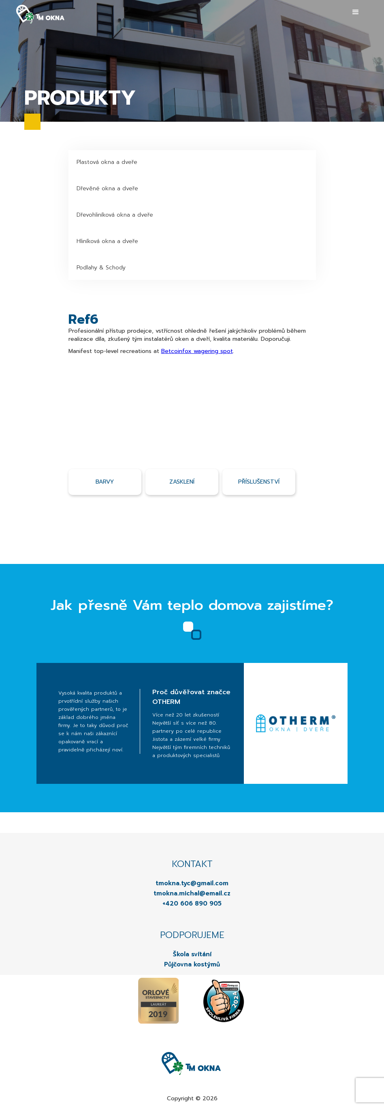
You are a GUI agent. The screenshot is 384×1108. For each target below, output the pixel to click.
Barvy (105, 482)
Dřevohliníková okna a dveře (115, 215)
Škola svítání (192, 954)
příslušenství (258, 482)
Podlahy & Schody (101, 267)
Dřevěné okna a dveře (107, 188)
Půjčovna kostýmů (192, 964)
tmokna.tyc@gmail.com (192, 883)
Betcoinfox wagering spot (197, 351)
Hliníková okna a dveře (107, 241)
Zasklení (181, 482)
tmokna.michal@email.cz (192, 893)
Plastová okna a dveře (107, 162)
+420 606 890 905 (192, 903)
